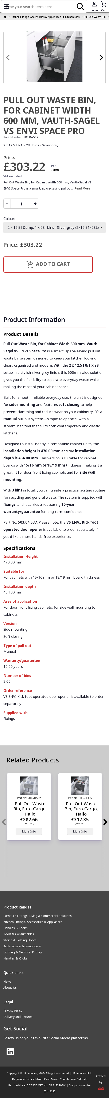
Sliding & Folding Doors (19, 940)
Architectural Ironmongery (22, 946)
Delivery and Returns (17, 1017)
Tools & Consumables (18, 934)
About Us (10, 988)
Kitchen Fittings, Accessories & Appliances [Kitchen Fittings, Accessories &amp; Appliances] (36, 16)
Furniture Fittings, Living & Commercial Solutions (37, 916)
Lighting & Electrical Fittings (23, 952)
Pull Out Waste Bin (95, 16)
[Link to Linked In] (10, 1052)
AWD (101, 1088)
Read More (82, 188)
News (7, 981)
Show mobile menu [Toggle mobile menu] (8, 6)
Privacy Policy (12, 1011)
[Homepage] (5, 16)
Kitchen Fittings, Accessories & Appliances (32, 922)
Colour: (9, 218)
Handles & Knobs (15, 928)
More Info (29, 831)
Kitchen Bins (72, 16)
